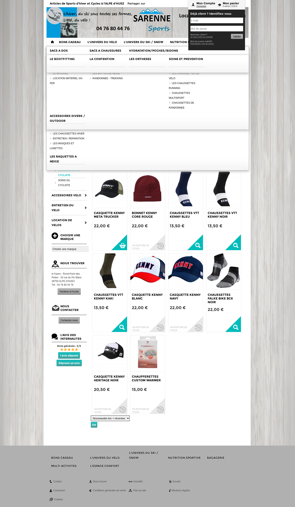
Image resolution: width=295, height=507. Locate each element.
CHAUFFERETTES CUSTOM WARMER (146, 378)
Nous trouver (100, 481)
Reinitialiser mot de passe (202, 43)
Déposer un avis (69, 363)
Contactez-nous (69, 320)
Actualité (138, 481)
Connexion (201, 6)
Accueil (176, 481)
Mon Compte (205, 3)
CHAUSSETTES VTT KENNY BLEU (184, 215)
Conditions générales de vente (109, 490)
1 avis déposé (69, 355)
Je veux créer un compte (201, 37)
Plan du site (139, 490)
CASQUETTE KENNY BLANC (147, 296)
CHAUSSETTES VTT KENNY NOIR (222, 215)
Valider (237, 36)
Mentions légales (181, 490)
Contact (57, 481)
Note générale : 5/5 (69, 345)
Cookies (58, 499)
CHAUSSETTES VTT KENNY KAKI (108, 296)
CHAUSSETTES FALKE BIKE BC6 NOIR (220, 298)
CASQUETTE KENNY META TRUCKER (109, 215)
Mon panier (231, 3)
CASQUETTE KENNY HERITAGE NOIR (109, 378)
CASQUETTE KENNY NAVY (185, 296)
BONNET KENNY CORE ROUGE (144, 215)
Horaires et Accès (69, 291)
